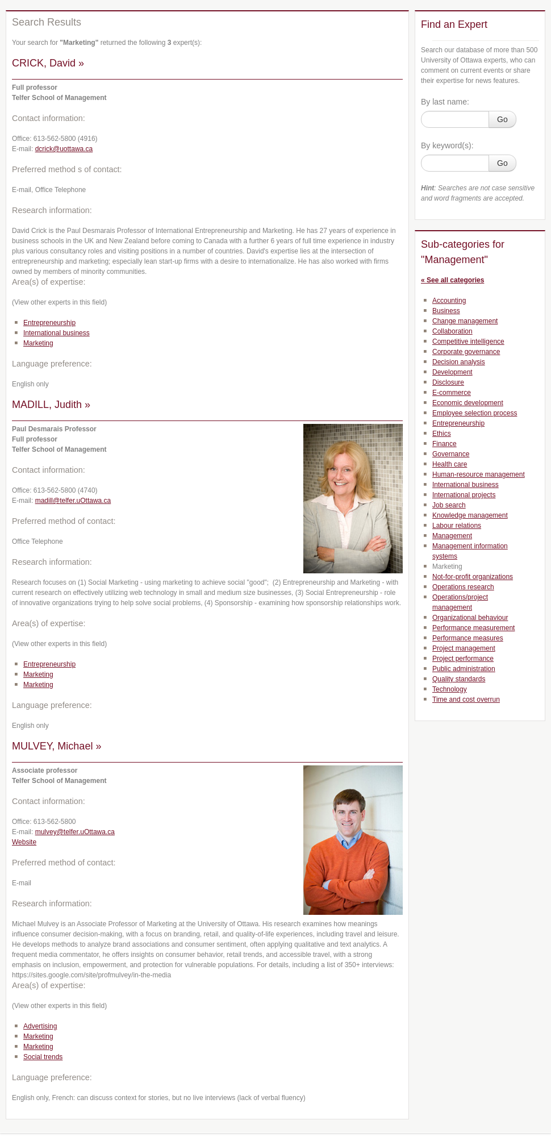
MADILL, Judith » (51, 404)
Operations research (463, 587)
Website (24, 842)
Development (452, 372)
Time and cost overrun (466, 699)
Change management (465, 321)
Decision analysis (458, 362)
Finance (444, 444)
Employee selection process (474, 413)
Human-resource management (478, 474)
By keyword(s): (447, 145)
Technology (449, 689)
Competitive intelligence (468, 341)
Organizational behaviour (470, 618)
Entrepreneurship (49, 323)
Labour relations (456, 526)
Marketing (38, 343)
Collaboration (452, 331)
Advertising (40, 1026)
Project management (463, 648)
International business (56, 333)
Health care (449, 464)
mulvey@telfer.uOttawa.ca (75, 832)
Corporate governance (466, 352)
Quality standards (458, 679)
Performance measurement (473, 628)
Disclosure (448, 382)
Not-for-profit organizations (472, 577)
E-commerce (451, 393)
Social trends (42, 1057)
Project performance (463, 659)
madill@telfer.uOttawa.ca (73, 501)
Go (502, 119)
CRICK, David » (48, 63)
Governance (450, 454)
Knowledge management (470, 515)
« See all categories (452, 280)
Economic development (467, 403)
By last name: (445, 101)
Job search (449, 505)
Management (452, 536)
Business (446, 311)
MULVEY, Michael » (56, 746)
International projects (463, 495)
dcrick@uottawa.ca (64, 149)
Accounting (449, 301)
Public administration (463, 669)
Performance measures (467, 638)
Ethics (441, 434)
